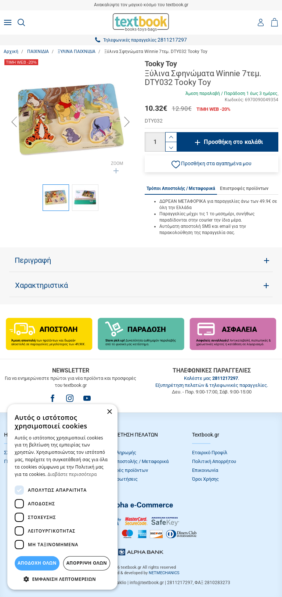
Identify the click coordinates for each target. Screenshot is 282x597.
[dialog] (62, 497)
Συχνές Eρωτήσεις (118, 479)
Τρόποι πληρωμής (117, 452)
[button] (211, 163)
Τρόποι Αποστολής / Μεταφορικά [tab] (181, 188)
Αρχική (11, 51)
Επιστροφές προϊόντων (123, 470)
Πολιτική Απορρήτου (214, 461)
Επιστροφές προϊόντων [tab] (244, 188)
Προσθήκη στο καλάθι (233, 141)
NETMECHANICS (164, 572)
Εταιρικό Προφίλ (209, 452)
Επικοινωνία (205, 470)
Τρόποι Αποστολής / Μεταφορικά (133, 461)
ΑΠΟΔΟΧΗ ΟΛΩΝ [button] (37, 563)
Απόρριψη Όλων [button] (86, 563)
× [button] (109, 412)
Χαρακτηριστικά (41, 285)
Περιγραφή (33, 260)
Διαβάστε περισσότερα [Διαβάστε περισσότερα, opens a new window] (72, 474)
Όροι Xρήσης (205, 479)
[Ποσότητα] (155, 142)
